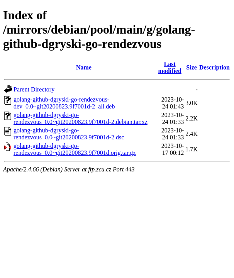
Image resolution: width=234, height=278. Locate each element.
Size (191, 67)
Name (84, 67)
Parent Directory (34, 89)
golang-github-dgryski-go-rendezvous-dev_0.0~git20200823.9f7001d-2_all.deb (64, 103)
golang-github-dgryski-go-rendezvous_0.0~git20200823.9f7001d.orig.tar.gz (75, 149)
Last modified (169, 67)
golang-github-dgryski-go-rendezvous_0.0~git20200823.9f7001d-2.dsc (69, 134)
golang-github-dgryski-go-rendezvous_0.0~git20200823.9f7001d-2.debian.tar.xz (81, 118)
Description (214, 67)
